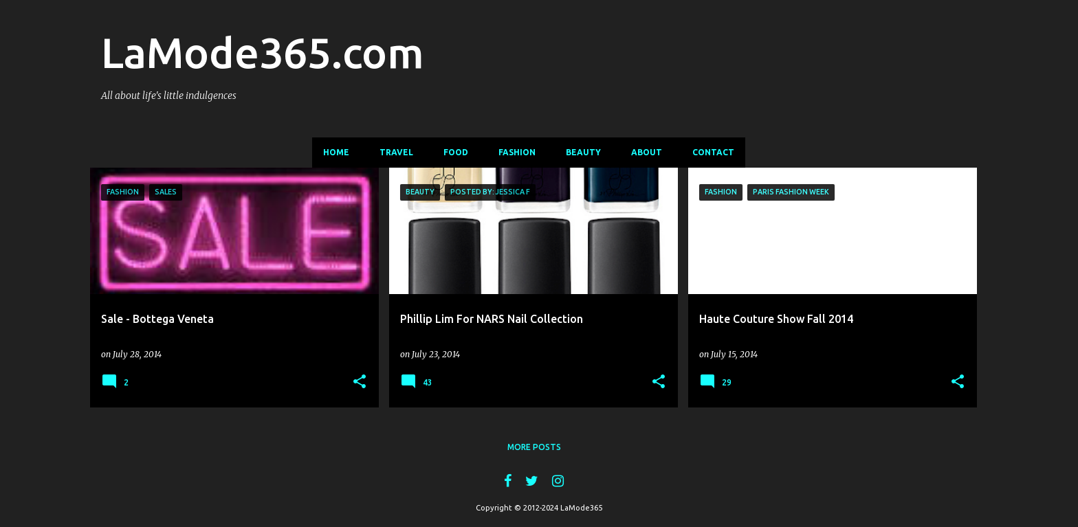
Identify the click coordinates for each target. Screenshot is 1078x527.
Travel (396, 152)
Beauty (583, 152)
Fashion (517, 152)
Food (455, 152)
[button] (359, 382)
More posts (534, 446)
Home (336, 152)
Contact (713, 152)
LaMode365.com (262, 52)
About (646, 152)
